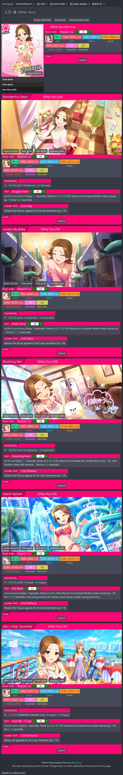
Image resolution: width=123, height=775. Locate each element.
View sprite (8, 79)
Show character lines (79, 20)
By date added (78, 4)
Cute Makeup (29, 471)
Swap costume (34, 73)
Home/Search (24, 4)
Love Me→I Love (21, 721)
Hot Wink (17, 588)
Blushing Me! (12, 361)
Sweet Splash (12, 494)
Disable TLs (7, 772)
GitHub (77, 762)
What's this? (19, 772)
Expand (82, 60)
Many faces (60, 20)
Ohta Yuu (57, 27)
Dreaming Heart (21, 456)
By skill (41, 4)
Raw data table (9, 89)
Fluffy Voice (18, 324)
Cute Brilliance (29, 735)
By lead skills (57, 4)
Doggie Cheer (20, 191)
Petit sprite (8, 84)
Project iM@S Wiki (42, 20)
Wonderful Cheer (15, 97)
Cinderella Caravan (28, 714)
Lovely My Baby (14, 229)
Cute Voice (27, 338)
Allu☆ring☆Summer (18, 626)
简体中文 (97, 4)
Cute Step (26, 206)
